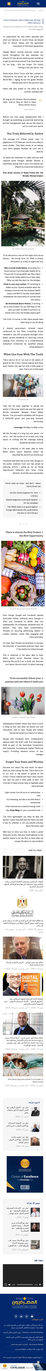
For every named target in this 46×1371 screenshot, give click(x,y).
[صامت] (9, 1284)
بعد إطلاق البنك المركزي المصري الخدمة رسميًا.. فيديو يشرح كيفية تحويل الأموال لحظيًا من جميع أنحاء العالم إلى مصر (23, 923)
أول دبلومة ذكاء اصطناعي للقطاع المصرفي (29, 1349)
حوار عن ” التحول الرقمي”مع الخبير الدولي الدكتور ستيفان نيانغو (18, 1110)
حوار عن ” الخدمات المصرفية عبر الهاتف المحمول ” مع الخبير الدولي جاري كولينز (18, 1210)
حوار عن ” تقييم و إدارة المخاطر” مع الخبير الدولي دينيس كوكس (19, 1139)
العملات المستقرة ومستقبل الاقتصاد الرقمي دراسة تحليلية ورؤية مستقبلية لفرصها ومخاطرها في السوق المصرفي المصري (23, 884)
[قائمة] (38, 3)
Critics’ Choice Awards (12, 777)
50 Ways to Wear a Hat (33, 427)
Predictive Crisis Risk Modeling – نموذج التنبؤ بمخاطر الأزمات (23, 1332)
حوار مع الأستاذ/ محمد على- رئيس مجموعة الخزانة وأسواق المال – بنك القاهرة (18, 1243)
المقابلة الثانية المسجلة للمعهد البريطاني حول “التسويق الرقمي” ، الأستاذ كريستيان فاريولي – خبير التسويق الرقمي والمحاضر (23, 1001)
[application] (23, 1275)
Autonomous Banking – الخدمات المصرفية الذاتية (27, 1344)
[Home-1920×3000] (23, 1370)
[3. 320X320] (25, 1192)
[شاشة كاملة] (6, 1284)
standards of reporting (26, 338)
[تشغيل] (40, 1284)
